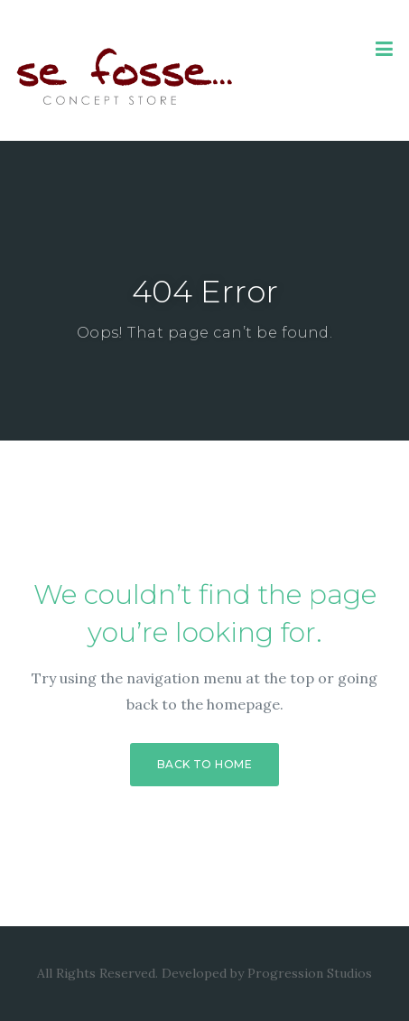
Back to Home (205, 764)
